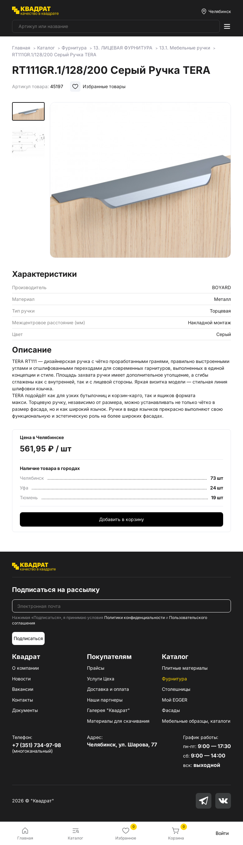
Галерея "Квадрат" (108, 710)
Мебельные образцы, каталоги (196, 721)
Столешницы (176, 689)
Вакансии (22, 689)
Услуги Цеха (100, 678)
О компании (25, 668)
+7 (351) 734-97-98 (36, 745)
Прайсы (95, 668)
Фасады (171, 710)
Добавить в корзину (121, 519)
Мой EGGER (174, 700)
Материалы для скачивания (118, 721)
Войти (222, 833)
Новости (21, 678)
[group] (140, 183)
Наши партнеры (104, 700)
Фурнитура (174, 678)
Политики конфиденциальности (134, 617)
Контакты (22, 700)
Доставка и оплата (108, 689)
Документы (25, 710)
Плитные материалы (184, 668)
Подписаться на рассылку (56, 590)
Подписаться (28, 638)
